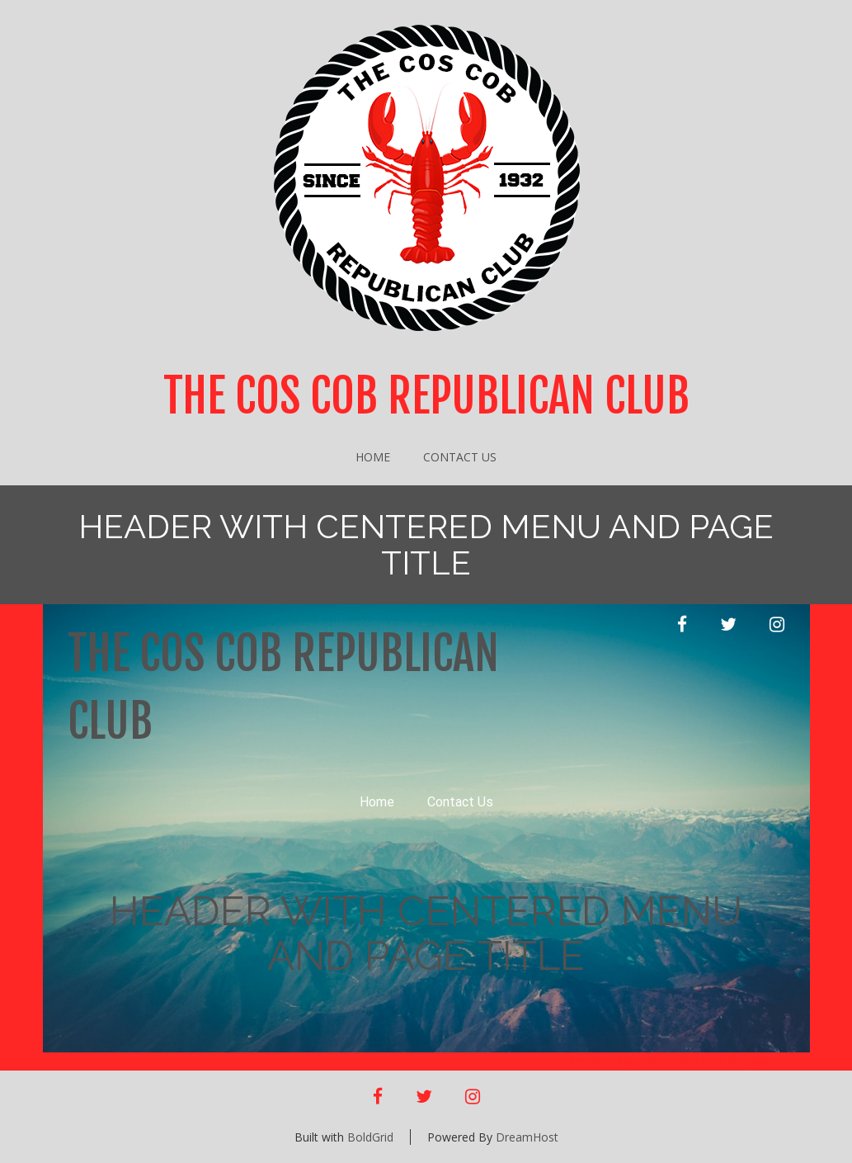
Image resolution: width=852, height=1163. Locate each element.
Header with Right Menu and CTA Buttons (666, 1061)
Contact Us (460, 457)
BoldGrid (370, 1137)
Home (372, 457)
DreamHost (527, 1137)
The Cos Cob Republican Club (426, 396)
